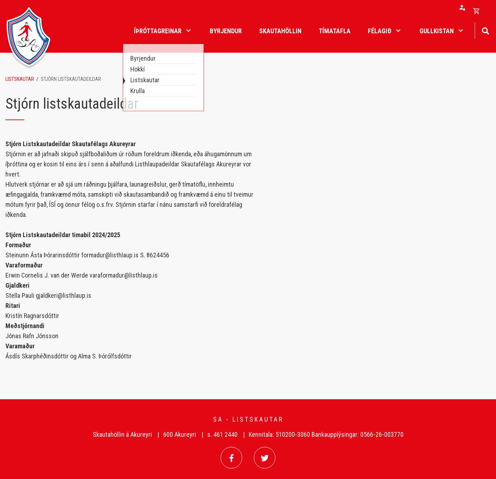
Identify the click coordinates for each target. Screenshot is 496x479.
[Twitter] (264, 458)
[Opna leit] (485, 30)
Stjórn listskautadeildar (71, 79)
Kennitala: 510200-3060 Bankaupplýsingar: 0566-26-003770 (326, 434)
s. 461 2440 (222, 434)
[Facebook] (231, 458)
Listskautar (19, 79)
